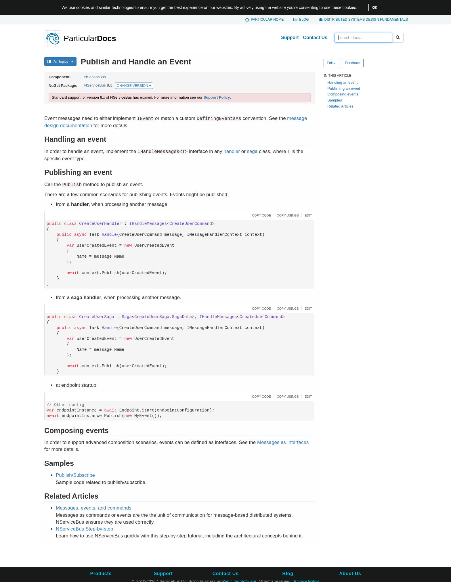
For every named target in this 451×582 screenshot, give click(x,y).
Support (290, 37)
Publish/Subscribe (75, 475)
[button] (261, 215)
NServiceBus (95, 77)
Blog (304, 20)
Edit (331, 63)
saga (252, 151)
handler (231, 151)
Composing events (342, 94)
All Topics (60, 62)
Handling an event (342, 82)
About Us (350, 573)
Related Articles (340, 106)
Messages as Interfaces (283, 442)
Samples (334, 100)
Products (100, 573)
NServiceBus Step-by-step (84, 529)
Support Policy (216, 97)
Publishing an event (343, 88)
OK (374, 7)
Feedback (352, 63)
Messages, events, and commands (93, 508)
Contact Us (315, 37)
